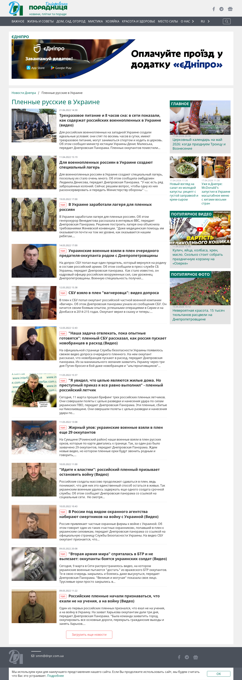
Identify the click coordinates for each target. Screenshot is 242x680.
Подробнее (55, 676)
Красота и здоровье (138, 21)
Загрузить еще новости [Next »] (89, 634)
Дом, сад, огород (71, 21)
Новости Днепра (24, 93)
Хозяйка (112, 21)
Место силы (168, 21)
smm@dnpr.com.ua (50, 656)
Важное (18, 21)
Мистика (95, 21)
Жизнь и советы (40, 21)
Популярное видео (191, 214)
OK (219, 674)
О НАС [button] (185, 21)
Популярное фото (190, 274)
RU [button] (203, 21)
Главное (180, 103)
